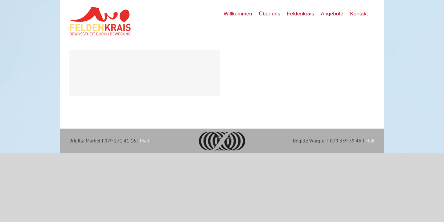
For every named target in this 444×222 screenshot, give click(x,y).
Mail (144, 141)
